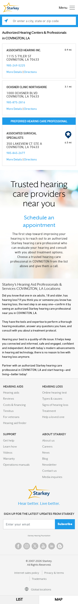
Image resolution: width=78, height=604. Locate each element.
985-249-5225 (15, 65)
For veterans (11, 417)
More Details (14, 72)
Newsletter (49, 464)
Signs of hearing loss (55, 404)
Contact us (49, 470)
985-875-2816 (15, 102)
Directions (30, 72)
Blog (45, 458)
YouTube (43, 546)
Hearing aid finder (14, 423)
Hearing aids (11, 392)
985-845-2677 (15, 153)
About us (48, 440)
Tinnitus (8, 411)
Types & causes (52, 398)
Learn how (10, 446)
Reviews (8, 398)
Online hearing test (54, 392)
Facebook (18, 546)
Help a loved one (53, 417)
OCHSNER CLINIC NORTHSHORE (26, 87)
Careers (47, 446)
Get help (8, 440)
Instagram (26, 546)
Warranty (9, 458)
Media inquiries (52, 477)
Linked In (51, 546)
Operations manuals (16, 464)
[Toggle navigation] (66, 7)
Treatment (49, 411)
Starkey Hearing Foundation (39, 536)
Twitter (35, 546)
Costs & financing (14, 404)
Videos (7, 452)
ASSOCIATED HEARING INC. (23, 50)
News (46, 452)
